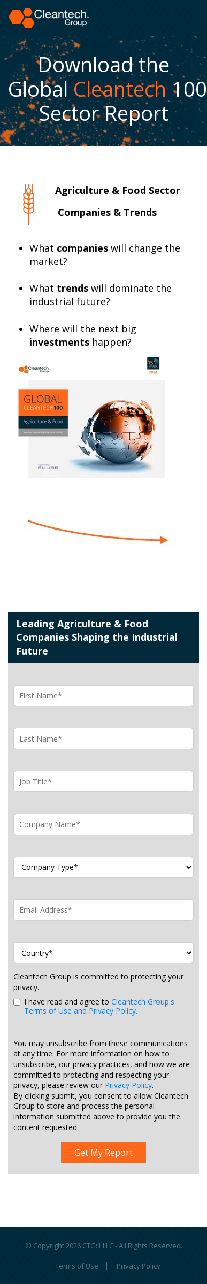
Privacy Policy (128, 1085)
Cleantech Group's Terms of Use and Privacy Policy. (99, 1006)
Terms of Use (76, 1266)
